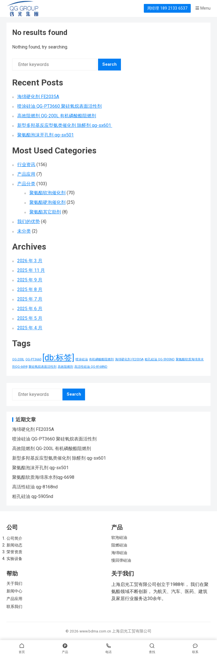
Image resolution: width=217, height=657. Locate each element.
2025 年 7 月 (29, 299)
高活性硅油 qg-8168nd (35, 487)
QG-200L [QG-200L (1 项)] (18, 359)
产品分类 (26, 183)
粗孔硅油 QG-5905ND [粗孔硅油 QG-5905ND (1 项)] (160, 359)
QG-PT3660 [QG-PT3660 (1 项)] (33, 359)
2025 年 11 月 (31, 270)
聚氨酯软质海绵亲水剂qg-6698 (43, 477)
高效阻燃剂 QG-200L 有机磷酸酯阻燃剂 (56, 115)
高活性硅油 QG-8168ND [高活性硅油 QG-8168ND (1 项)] (90, 367)
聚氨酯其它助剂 (45, 212)
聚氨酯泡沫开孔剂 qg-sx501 (45, 135)
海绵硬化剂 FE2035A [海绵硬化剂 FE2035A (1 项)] (129, 359)
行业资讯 (26, 164)
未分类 (24, 231)
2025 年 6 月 (29, 308)
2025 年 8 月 (29, 289)
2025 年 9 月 (29, 280)
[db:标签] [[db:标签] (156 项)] (58, 357)
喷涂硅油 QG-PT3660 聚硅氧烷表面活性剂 (59, 106)
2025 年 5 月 (29, 318)
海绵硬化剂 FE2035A (38, 96)
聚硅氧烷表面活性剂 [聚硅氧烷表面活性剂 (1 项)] (43, 367)
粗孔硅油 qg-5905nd (32, 496)
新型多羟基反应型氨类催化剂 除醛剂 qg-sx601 (64, 125)
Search (109, 64)
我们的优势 (28, 221)
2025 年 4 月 (29, 327)
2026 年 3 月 (29, 260)
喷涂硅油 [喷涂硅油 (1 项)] (81, 359)
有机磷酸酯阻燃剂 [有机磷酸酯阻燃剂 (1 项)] (101, 359)
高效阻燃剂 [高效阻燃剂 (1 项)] (65, 367)
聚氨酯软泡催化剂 (47, 192)
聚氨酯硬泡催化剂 (47, 202)
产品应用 (26, 174)
